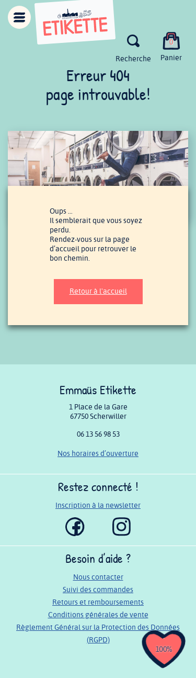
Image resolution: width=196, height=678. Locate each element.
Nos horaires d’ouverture (98, 453)
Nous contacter (98, 577)
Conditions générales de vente (98, 614)
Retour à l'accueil (98, 291)
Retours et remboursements (98, 602)
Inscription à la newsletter (98, 505)
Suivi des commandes (98, 589)
